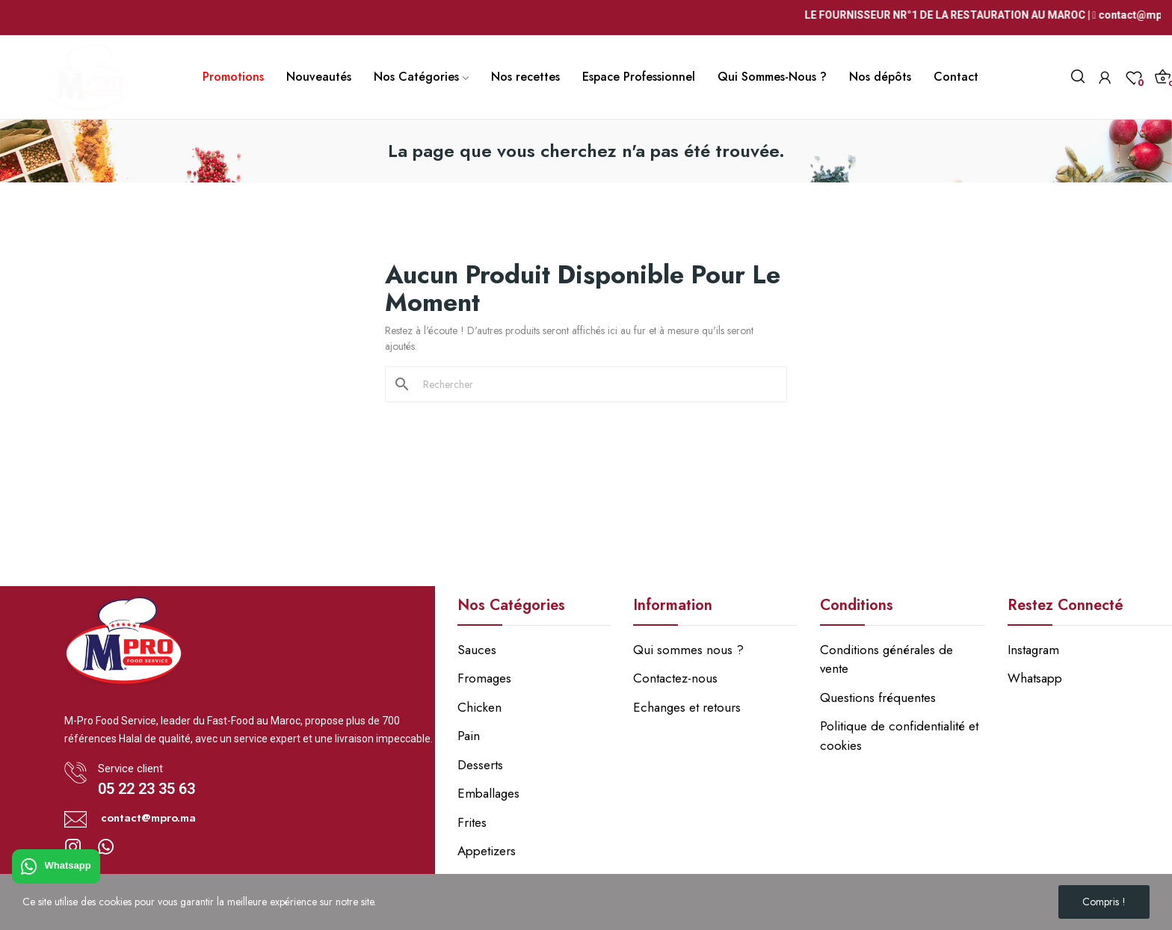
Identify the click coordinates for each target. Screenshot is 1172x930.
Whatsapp (56, 866)
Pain (468, 736)
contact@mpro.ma (148, 818)
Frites (472, 822)
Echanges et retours (687, 707)
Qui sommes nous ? (688, 650)
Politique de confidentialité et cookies (899, 735)
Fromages (484, 678)
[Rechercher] (595, 384)
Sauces (476, 650)
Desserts (480, 765)
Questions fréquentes (878, 697)
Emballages (488, 793)
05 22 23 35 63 (146, 789)
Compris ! (1104, 901)
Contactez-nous (675, 678)
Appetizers (486, 851)
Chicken (479, 707)
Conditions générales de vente (886, 659)
